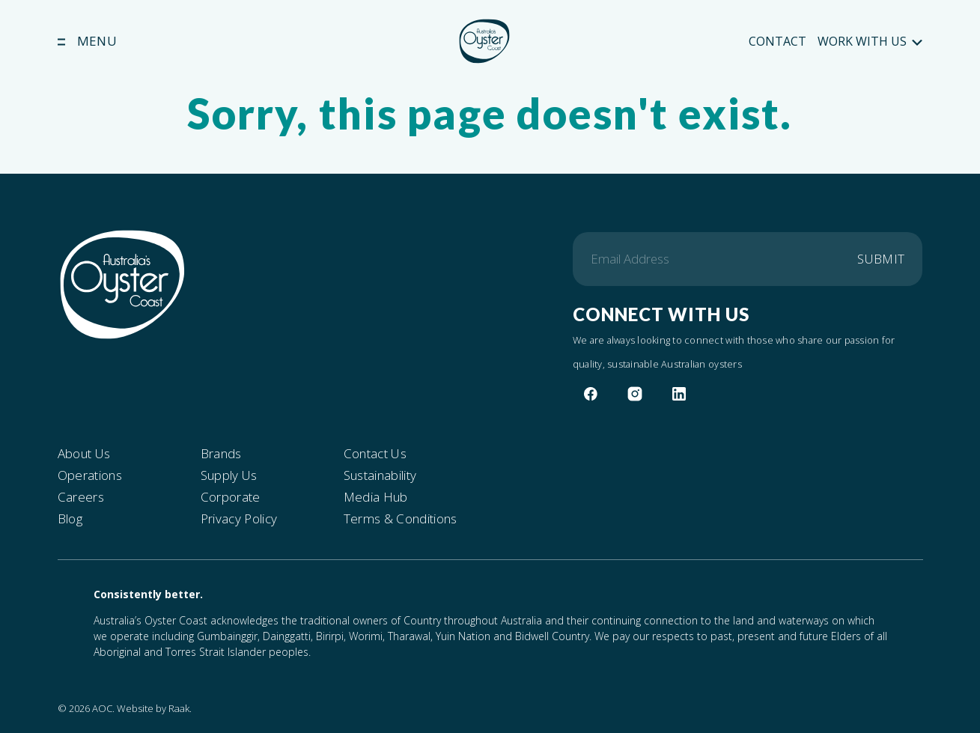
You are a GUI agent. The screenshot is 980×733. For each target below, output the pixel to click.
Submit (880, 259)
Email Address (630, 258)
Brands (221, 453)
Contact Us (375, 453)
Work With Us (870, 41)
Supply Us (229, 475)
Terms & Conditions (400, 519)
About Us (84, 453)
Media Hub (376, 497)
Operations (90, 475)
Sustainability (380, 475)
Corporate (231, 497)
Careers (81, 497)
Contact (777, 41)
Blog (70, 519)
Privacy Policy (239, 519)
